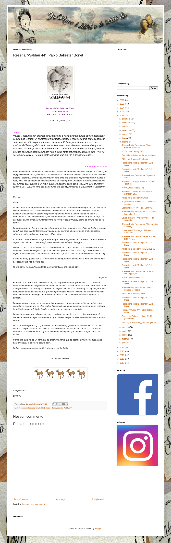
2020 (122, 351)
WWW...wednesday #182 (133, 188)
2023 (122, 112)
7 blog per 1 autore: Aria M (133, 294)
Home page (60, 499)
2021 (122, 347)
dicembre (126, 119)
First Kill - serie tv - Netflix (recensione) (139, 155)
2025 (122, 104)
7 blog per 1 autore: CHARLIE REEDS (138, 249)
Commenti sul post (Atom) (33, 504)
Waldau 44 (68, 408)
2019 (122, 355)
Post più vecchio (99, 499)
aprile (125, 331)
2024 (122, 108)
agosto (125, 134)
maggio (125, 327)
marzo (125, 335)
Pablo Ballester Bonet (47, 408)
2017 (122, 363)
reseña (60, 408)
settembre (127, 130)
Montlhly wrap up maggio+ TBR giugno (139, 322)
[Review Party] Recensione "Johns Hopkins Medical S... (137, 146)
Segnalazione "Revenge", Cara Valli (137, 208)
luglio (124, 138)
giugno (125, 142)
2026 (122, 100)
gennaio (126, 343)
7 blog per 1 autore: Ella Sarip (135, 159)
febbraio (126, 339)
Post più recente (21, 499)
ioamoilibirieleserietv (30, 408)
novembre (127, 123)
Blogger (98, 528)
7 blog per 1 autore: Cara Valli (135, 198)
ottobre (125, 126)
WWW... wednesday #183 (133, 151)
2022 (122, 115)
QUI (68, 120)
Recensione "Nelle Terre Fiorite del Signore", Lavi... (137, 192)
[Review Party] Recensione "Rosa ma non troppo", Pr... (138, 272)
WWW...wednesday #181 (133, 278)
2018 (122, 359)
